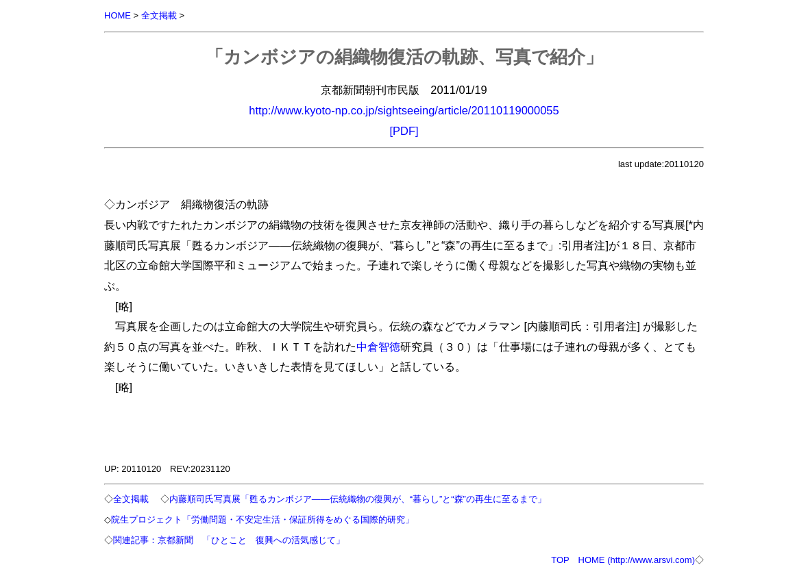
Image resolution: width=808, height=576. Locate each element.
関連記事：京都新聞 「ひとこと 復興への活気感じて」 (229, 540)
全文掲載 (159, 15)
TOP (560, 560)
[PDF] (403, 131)
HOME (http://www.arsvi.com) (636, 560)
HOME (117, 15)
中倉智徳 (378, 346)
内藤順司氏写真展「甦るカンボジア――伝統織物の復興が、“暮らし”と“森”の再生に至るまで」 (357, 499)
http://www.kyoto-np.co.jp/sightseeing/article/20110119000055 (404, 110)
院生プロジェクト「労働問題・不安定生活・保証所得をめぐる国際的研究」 (262, 519)
